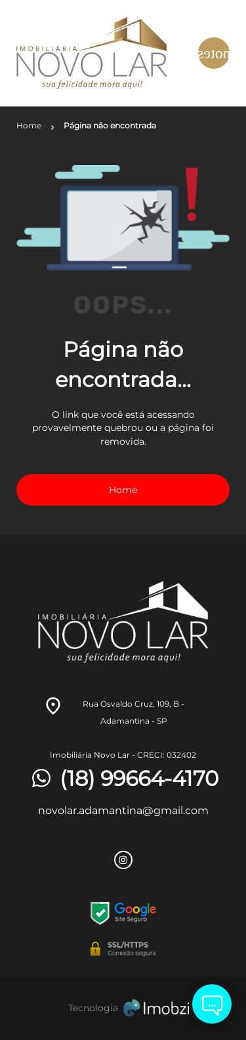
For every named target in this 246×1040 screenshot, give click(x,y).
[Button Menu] (214, 53)
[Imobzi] (123, 1008)
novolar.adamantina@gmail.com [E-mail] (123, 810)
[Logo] (96, 53)
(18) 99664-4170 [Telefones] (123, 778)
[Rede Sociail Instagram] (123, 859)
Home (123, 490)
